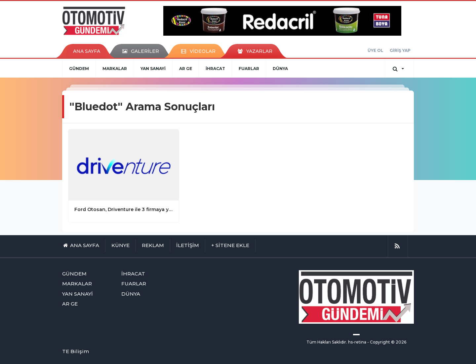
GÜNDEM (79, 68)
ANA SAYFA (86, 51)
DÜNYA (280, 68)
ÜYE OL (375, 50)
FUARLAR (249, 68)
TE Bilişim (75, 351)
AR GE (185, 68)
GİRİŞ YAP (400, 50)
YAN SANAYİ (153, 68)
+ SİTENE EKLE (230, 245)
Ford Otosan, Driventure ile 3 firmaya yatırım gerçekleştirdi (123, 209)
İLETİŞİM (187, 245)
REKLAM (153, 245)
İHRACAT (215, 68)
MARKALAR (114, 68)
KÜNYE (120, 245)
